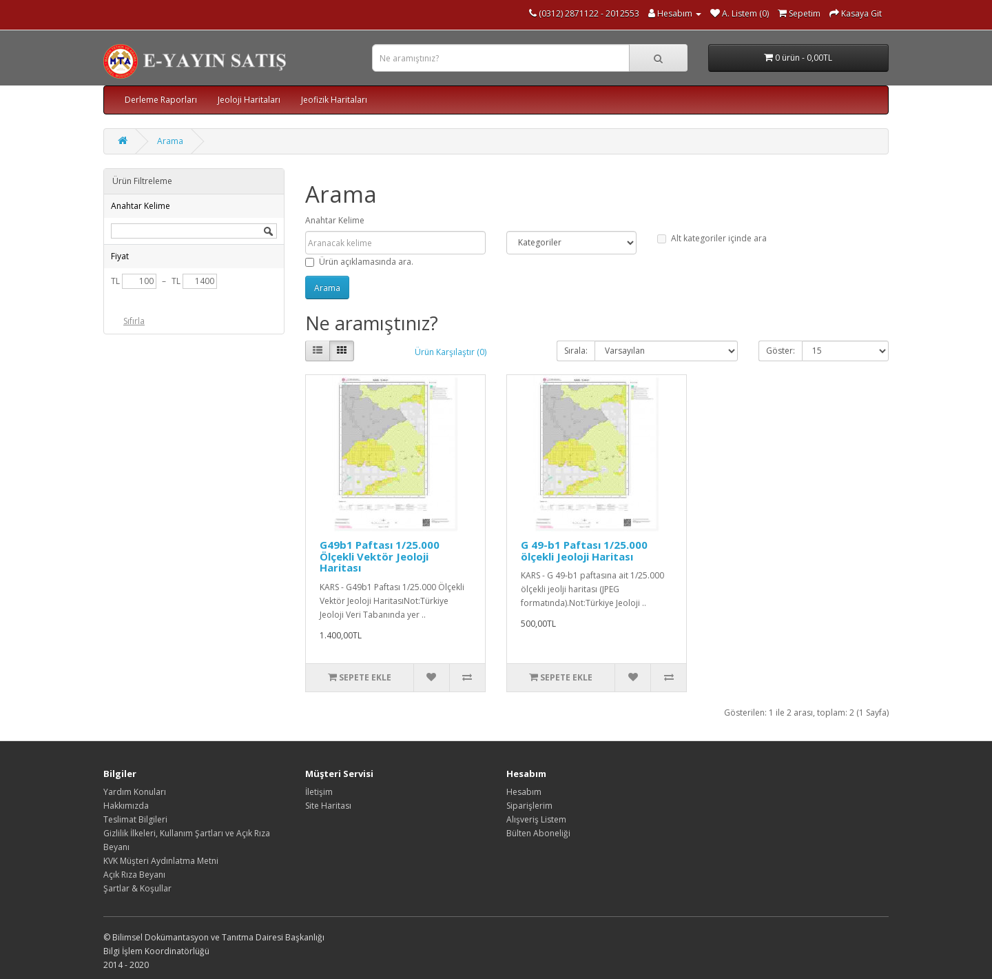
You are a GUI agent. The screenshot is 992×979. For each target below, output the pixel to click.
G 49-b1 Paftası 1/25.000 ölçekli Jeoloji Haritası (584, 550)
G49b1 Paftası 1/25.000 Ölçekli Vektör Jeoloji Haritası (380, 556)
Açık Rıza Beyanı (134, 874)
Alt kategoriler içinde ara (712, 238)
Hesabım (523, 792)
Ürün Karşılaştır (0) (450, 352)
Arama (170, 141)
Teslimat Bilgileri (135, 819)
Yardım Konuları (134, 792)
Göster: (780, 350)
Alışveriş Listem (536, 819)
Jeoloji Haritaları (249, 99)
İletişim (319, 792)
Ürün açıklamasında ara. (359, 262)
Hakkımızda (126, 805)
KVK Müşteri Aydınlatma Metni (160, 861)
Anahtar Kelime (334, 220)
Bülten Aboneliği (538, 833)
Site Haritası (328, 805)
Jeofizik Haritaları (334, 99)
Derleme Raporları (161, 99)
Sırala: (576, 350)
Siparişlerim (529, 805)
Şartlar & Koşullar (137, 888)
